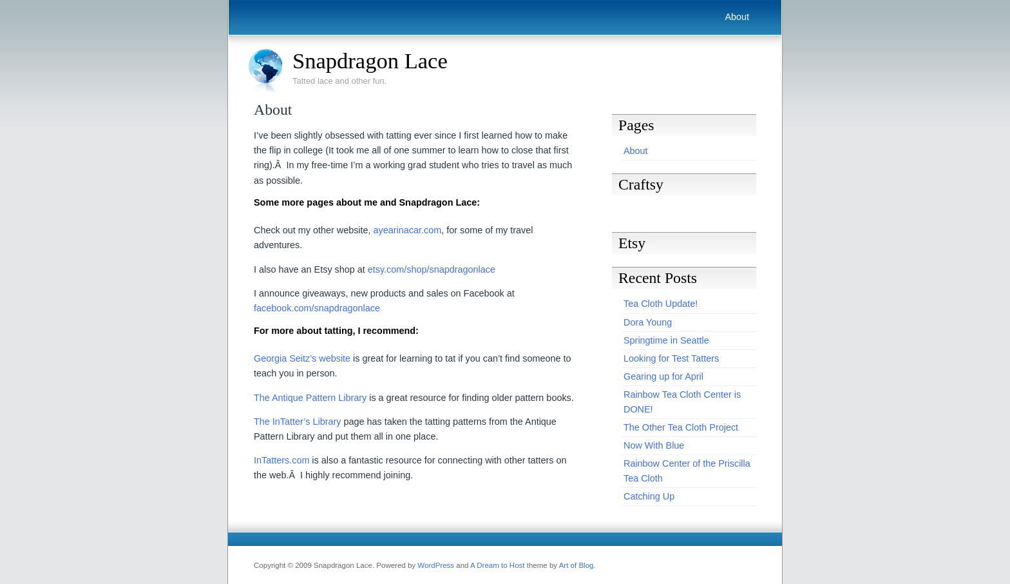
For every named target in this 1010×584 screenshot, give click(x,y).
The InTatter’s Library (297, 421)
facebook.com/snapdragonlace (317, 308)
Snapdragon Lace (370, 60)
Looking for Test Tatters (671, 358)
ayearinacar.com (408, 230)
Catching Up (649, 496)
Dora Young (648, 322)
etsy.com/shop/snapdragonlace (431, 269)
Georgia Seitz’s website (302, 358)
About (737, 17)
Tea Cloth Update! (661, 303)
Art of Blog (576, 565)
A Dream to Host (497, 565)
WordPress (435, 565)
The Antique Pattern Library (310, 398)
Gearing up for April (663, 376)
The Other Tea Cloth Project (681, 427)
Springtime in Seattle (666, 340)
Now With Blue (654, 445)
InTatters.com (281, 460)
